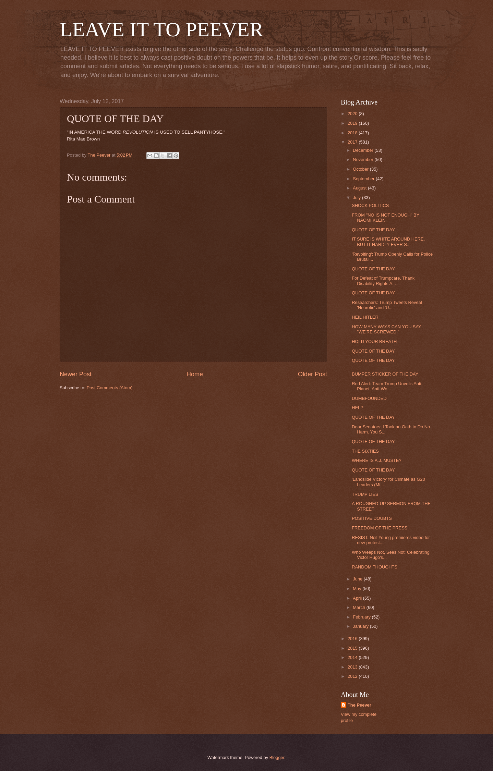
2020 (353, 113)
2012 (353, 676)
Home (195, 374)
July (357, 197)
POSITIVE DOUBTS (372, 518)
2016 (353, 638)
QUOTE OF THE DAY (373, 229)
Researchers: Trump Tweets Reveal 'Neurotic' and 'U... (387, 305)
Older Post (312, 374)
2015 (353, 648)
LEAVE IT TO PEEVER (161, 29)
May (357, 588)
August (360, 188)
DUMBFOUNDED (369, 398)
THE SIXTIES (365, 451)
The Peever (359, 705)
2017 (353, 142)
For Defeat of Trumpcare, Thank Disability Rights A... (383, 281)
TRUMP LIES (365, 494)
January (361, 626)
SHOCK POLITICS (370, 205)
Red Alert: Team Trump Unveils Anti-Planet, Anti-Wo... (387, 386)
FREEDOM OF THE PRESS (379, 527)
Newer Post (76, 374)
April (358, 598)
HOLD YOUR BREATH (374, 341)
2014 (353, 657)
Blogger (277, 757)
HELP (357, 407)
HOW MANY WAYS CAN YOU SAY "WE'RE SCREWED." (386, 329)
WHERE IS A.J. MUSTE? (376, 460)
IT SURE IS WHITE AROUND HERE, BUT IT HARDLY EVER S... (388, 241)
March (359, 607)
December (363, 150)
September (364, 178)
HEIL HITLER (365, 317)
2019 (353, 123)
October (361, 169)
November (363, 159)
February (362, 617)
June (358, 579)
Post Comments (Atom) (110, 387)
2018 (353, 132)
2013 (353, 667)
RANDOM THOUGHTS (374, 567)
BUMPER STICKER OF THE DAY (385, 374)
